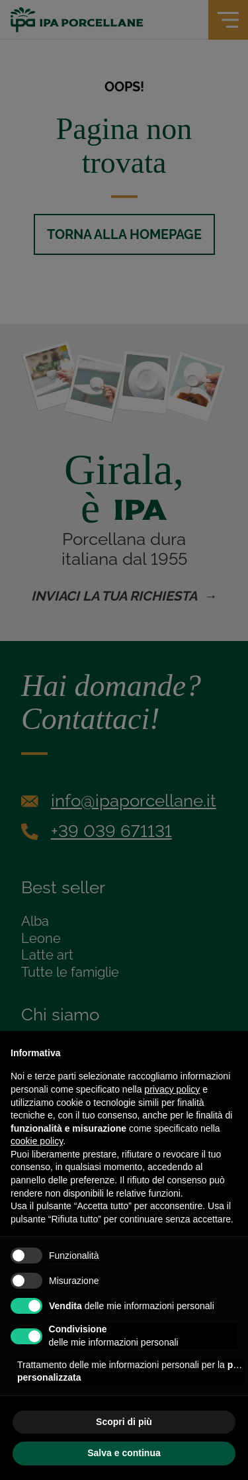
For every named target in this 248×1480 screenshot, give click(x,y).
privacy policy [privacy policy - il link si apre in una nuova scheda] (172, 1089)
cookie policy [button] (37, 1141)
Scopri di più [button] (124, 1421)
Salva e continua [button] (123, 1453)
